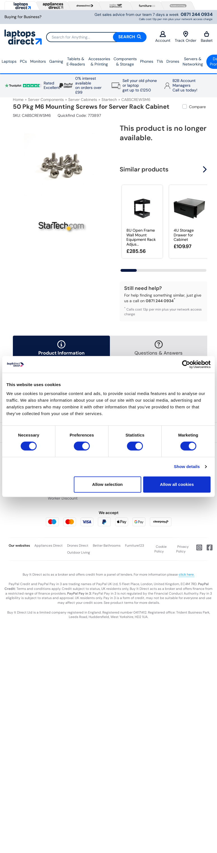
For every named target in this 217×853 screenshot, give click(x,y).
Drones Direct (77, 545)
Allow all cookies (177, 484)
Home (18, 99)
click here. (186, 574)
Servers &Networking (193, 61)
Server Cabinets (82, 99)
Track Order (185, 37)
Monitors (38, 61)
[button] (205, 169)
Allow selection (107, 484)
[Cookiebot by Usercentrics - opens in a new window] (186, 364)
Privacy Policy (182, 549)
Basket (207, 37)
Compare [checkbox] (197, 106)
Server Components (46, 99)
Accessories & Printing (99, 61)
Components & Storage (125, 61)
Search (129, 37)
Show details (187, 466)
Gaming (56, 61)
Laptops (9, 61)
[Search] (96, 37)
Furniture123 (134, 545)
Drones (172, 61)
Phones (146, 61)
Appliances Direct (48, 545)
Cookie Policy (160, 549)
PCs (23, 61)
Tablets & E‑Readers (76, 61)
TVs (160, 61)
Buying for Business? (22, 16)
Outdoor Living (78, 552)
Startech (109, 99)
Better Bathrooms (107, 545)
